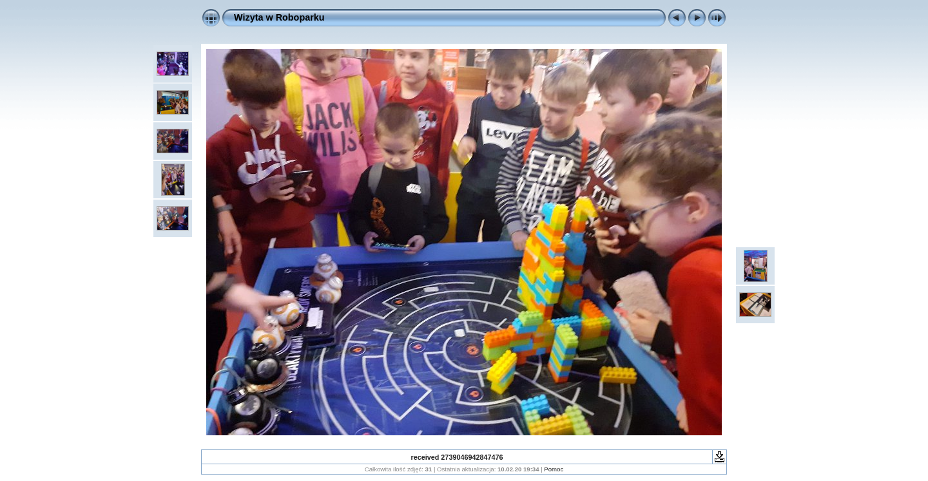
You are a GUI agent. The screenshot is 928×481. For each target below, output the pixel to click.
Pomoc (553, 469)
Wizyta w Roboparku (279, 17)
